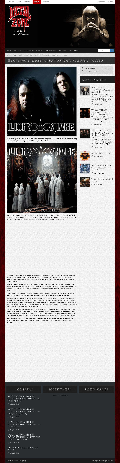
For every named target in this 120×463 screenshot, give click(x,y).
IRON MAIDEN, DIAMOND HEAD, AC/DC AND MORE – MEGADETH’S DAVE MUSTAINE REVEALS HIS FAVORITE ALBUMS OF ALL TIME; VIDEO (102, 94)
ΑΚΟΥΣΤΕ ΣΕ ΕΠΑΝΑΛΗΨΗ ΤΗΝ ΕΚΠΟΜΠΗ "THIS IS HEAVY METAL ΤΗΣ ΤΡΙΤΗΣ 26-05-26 (24, 424)
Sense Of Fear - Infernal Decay (102, 180)
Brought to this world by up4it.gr (16, 460)
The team (27, 2)
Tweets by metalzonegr (60, 395)
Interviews (28, 50)
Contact (45, 2)
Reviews (17, 50)
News (9, 50)
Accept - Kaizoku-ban (100, 153)
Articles (62, 50)
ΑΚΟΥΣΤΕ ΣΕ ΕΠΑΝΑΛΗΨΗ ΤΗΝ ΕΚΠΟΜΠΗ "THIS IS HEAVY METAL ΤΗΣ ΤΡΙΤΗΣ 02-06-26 (24, 398)
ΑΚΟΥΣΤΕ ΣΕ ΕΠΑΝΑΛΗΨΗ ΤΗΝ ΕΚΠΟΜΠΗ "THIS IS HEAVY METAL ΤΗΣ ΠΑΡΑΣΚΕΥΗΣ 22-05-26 (24, 437)
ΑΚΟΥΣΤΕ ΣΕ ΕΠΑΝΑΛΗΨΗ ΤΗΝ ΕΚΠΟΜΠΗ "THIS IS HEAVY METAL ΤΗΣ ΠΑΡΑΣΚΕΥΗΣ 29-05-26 (24, 411)
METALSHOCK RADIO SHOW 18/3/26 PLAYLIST (101, 167)
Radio (36, 2)
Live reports (50, 50)
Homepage (10, 2)
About (19, 2)
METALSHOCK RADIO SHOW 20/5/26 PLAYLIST (23, 448)
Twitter (110, 2)
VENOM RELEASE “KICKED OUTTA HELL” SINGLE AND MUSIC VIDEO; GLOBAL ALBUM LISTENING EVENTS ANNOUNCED (102, 116)
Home (9, 55)
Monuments (74, 50)
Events (39, 50)
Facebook (101, 2)
